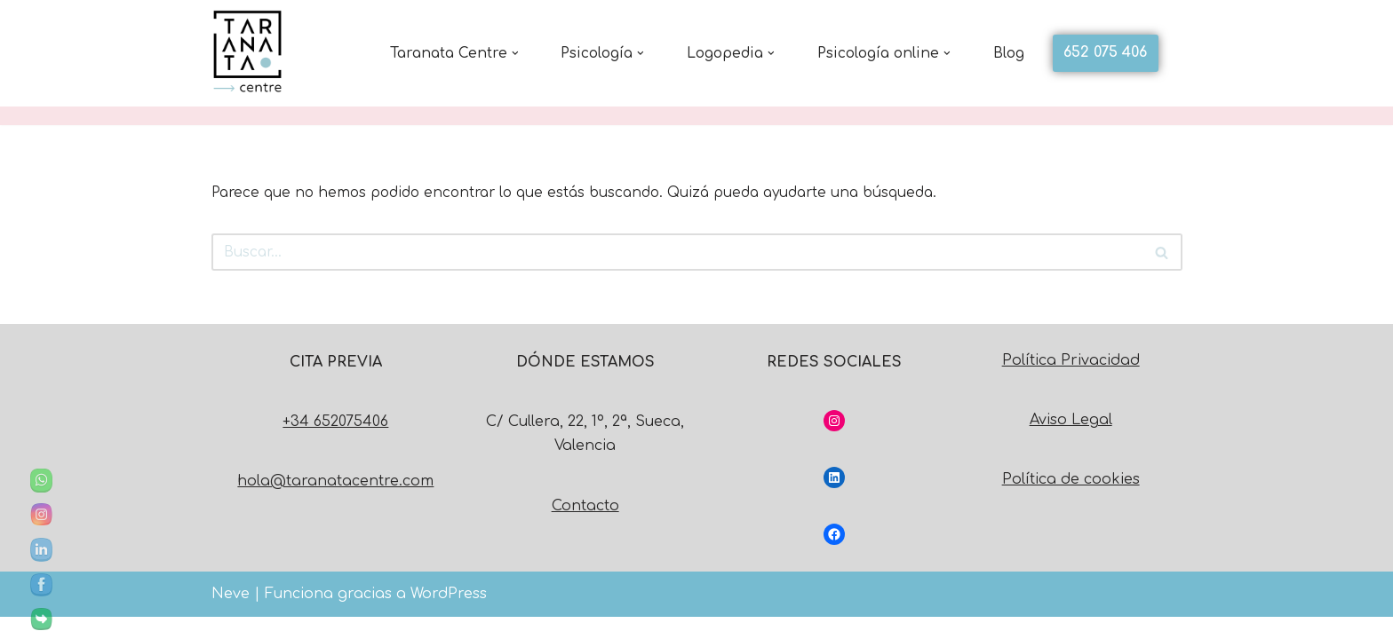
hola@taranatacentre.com (335, 503)
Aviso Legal (1071, 442)
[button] (494, 53)
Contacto (585, 527)
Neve (230, 616)
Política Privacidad (1071, 382)
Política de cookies (1071, 501)
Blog (1007, 53)
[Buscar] (676, 247)
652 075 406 (1105, 52)
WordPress (448, 616)
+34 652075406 (335, 444)
